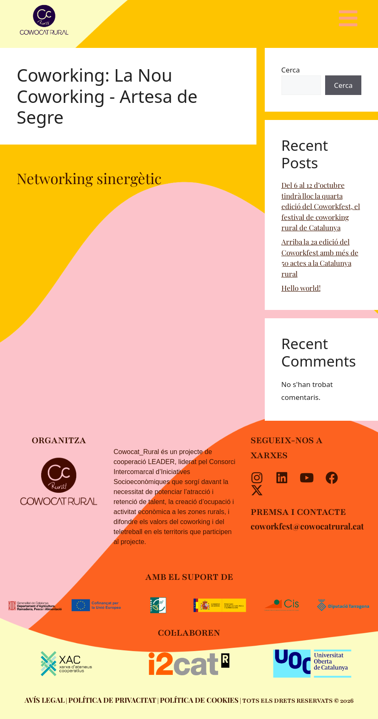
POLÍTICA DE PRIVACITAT (112, 699)
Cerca (290, 70)
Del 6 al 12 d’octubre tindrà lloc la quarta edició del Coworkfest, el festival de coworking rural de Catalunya (320, 206)
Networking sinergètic (89, 178)
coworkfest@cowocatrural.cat (307, 526)
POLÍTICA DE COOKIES (199, 699)
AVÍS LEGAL (45, 699)
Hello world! (301, 287)
